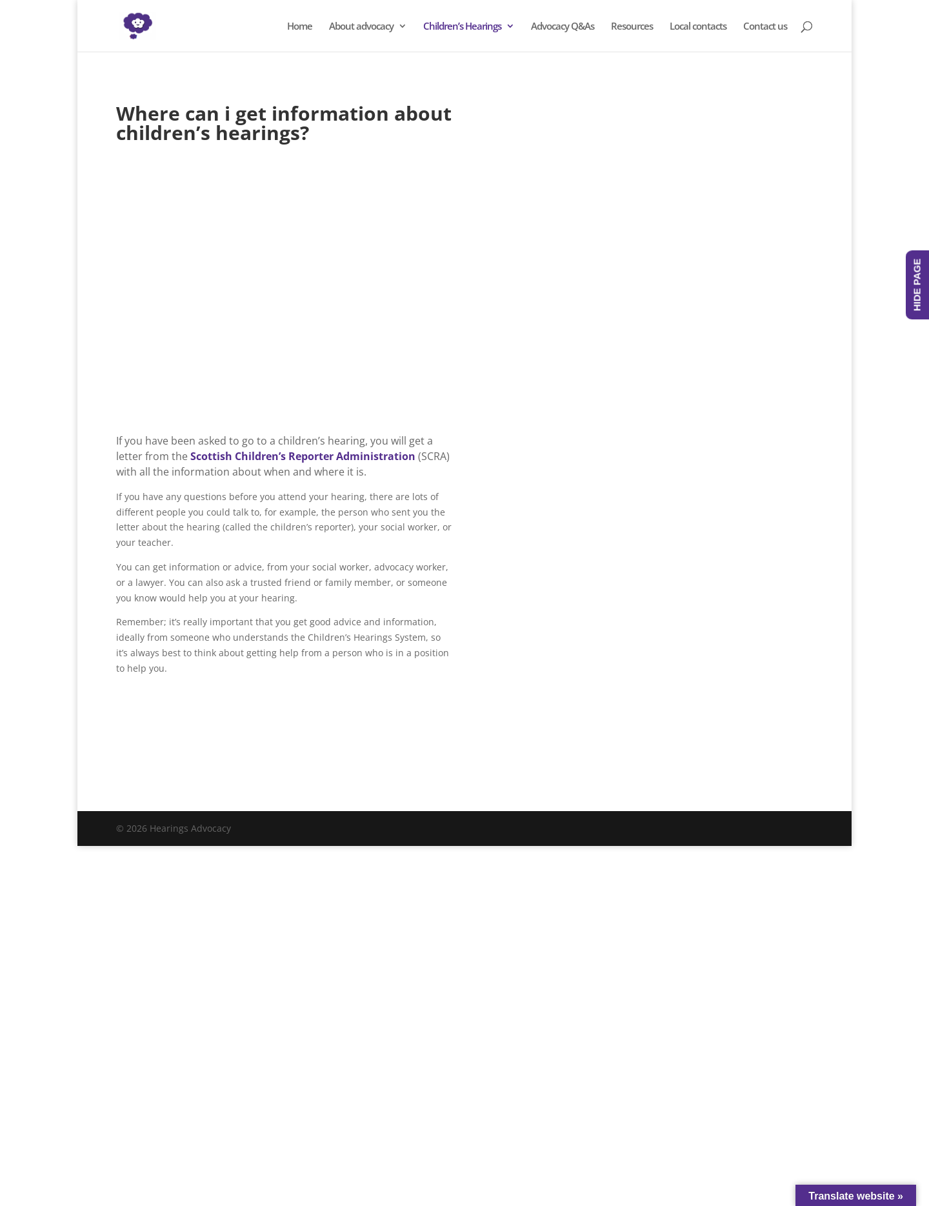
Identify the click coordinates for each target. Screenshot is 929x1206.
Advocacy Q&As (562, 26)
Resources (632, 26)
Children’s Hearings (462, 26)
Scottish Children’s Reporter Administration (302, 456)
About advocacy (361, 26)
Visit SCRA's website (189, 742)
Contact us (765, 26)
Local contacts (698, 26)
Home (299, 26)
